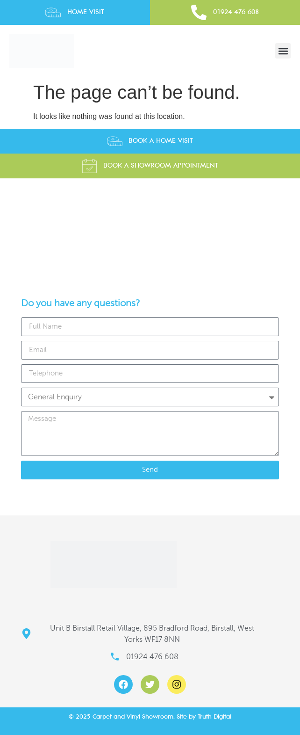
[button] (283, 51)
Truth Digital (214, 716)
